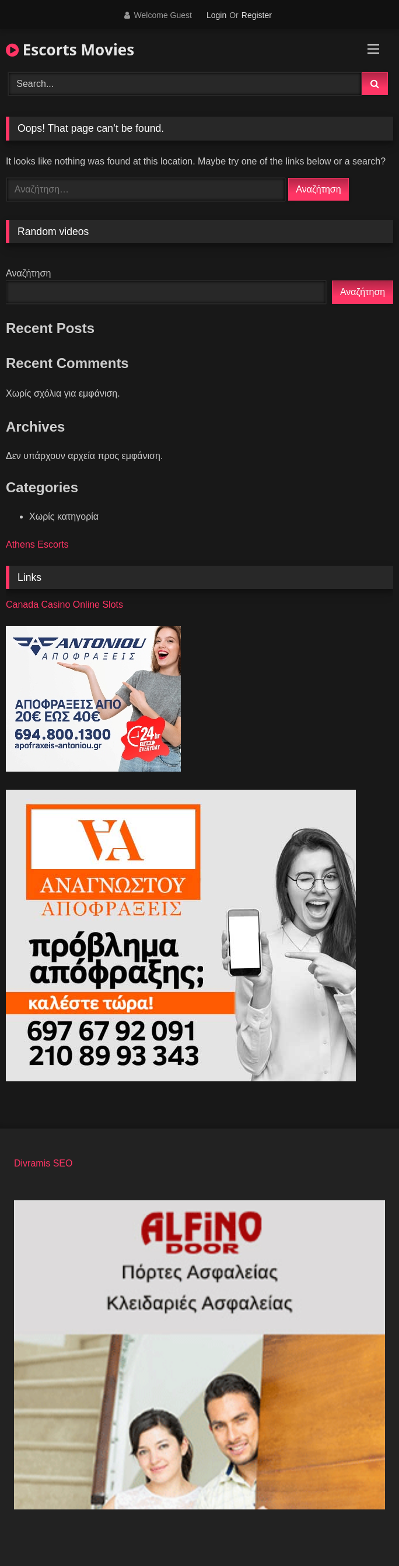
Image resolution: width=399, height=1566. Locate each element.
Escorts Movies (70, 49)
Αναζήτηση (28, 273)
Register (257, 15)
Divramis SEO (43, 1163)
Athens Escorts (37, 544)
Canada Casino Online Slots (64, 604)
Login (216, 15)
